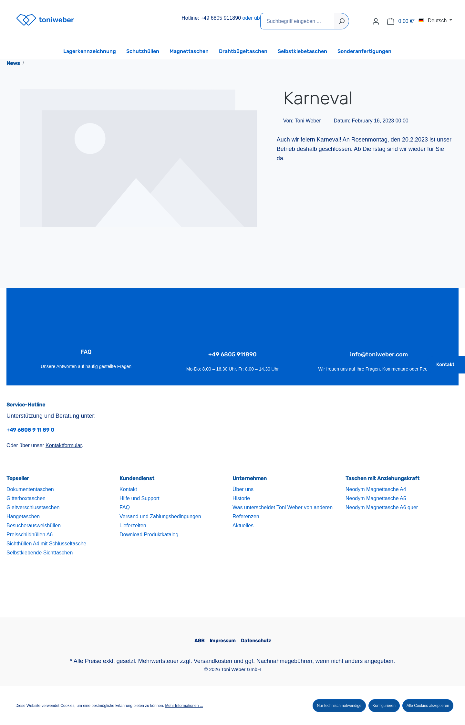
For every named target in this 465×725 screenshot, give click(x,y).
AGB (199, 641)
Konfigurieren (384, 705)
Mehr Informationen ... (184, 705)
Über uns (242, 489)
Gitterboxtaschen (26, 498)
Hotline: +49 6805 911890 (211, 18)
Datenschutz (256, 641)
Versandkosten (213, 661)
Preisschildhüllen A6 (29, 534)
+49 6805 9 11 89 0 (30, 430)
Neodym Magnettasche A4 (376, 489)
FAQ (124, 507)
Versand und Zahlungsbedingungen (160, 516)
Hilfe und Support (139, 498)
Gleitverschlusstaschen (33, 507)
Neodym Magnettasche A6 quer (382, 507)
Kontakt (445, 364)
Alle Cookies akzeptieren (428, 705)
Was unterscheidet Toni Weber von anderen (282, 507)
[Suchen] (341, 21)
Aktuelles (242, 525)
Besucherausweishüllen (33, 525)
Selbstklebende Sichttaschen (39, 552)
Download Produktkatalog (148, 534)
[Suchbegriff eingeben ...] (297, 21)
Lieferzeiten (132, 525)
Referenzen (245, 516)
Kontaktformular (64, 445)
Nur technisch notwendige (339, 705)
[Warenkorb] (400, 21)
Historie (241, 498)
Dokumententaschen (30, 489)
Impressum (223, 641)
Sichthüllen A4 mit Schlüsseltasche (46, 543)
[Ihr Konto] (375, 21)
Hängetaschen (23, 516)
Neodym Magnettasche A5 (376, 498)
